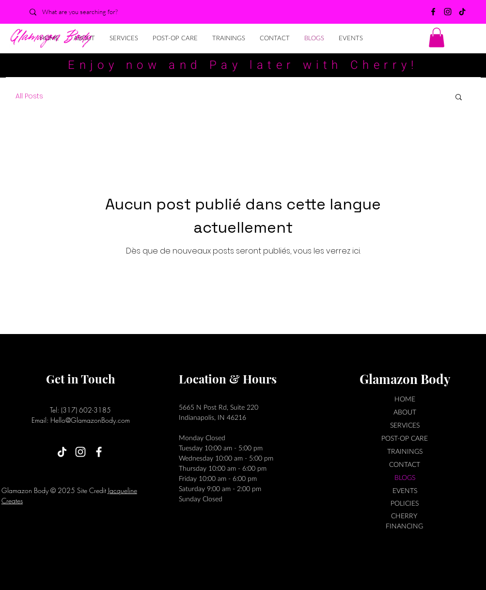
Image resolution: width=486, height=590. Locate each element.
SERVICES (405, 425)
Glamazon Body (405, 378)
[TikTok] (462, 11)
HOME (404, 399)
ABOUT (404, 412)
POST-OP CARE (404, 438)
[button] (436, 38)
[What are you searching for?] (83, 12)
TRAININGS (405, 451)
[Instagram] (448, 11)
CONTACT (404, 464)
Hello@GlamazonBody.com (90, 420)
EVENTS (404, 490)
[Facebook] (433, 11)
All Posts (29, 96)
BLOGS (404, 477)
